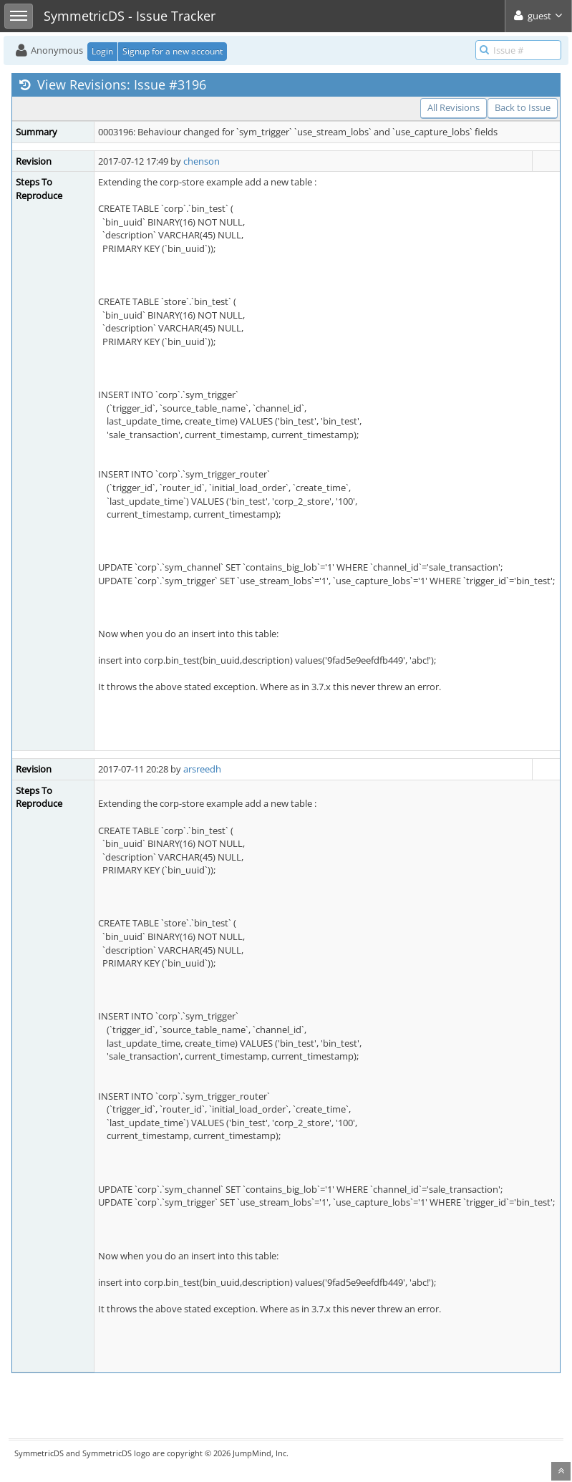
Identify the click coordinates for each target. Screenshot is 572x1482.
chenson (201, 161)
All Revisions (453, 107)
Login (102, 51)
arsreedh (202, 768)
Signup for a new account (172, 51)
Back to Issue (523, 107)
